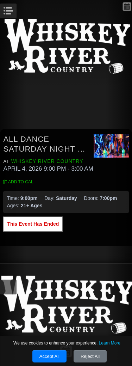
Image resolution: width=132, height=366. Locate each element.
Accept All (49, 356)
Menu (16, 9)
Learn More (109, 343)
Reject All (90, 356)
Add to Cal (18, 181)
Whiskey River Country (47, 161)
